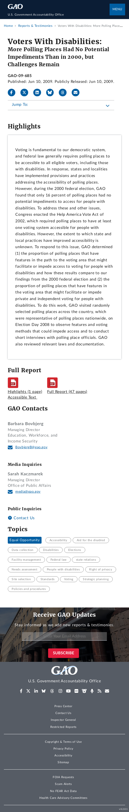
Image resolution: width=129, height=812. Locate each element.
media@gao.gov (28, 491)
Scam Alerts (63, 784)
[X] (26, 93)
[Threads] (64, 93)
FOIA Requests (63, 777)
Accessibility (63, 755)
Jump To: (20, 105)
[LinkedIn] (39, 93)
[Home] (59, 14)
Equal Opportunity (24, 540)
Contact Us (21, 518)
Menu (117, 9)
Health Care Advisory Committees (63, 797)
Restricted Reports (63, 726)
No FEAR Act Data (63, 791)
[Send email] (77, 93)
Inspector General (63, 719)
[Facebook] (13, 93)
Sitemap (63, 762)
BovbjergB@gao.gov (31, 447)
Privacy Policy (63, 748)
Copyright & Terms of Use (63, 741)
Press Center (63, 706)
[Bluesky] (52, 93)
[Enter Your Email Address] (64, 636)
